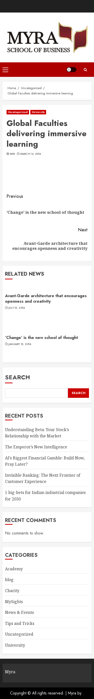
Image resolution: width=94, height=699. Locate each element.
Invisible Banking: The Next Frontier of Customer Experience (42, 478)
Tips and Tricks (19, 623)
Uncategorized (18, 112)
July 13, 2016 (17, 308)
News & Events (19, 612)
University (38, 112)
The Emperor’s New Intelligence (36, 447)
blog (9, 579)
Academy (14, 569)
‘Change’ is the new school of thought (41, 337)
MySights (14, 601)
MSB (12, 154)
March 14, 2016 (30, 154)
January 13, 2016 (20, 344)
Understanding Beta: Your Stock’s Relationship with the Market (37, 433)
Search (17, 377)
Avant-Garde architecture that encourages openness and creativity (46, 298)
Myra (72, 693)
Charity (12, 590)
